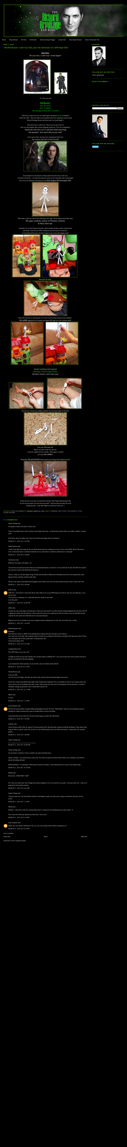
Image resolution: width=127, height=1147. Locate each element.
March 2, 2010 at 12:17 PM (19, 689)
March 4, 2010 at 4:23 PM (18, 828)
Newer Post (7, 836)
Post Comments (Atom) (19, 840)
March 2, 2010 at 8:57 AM (19, 667)
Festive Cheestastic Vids (92, 40)
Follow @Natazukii (98, 75)
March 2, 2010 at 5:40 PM (18, 735)
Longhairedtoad (13, 649)
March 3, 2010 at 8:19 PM (18, 817)
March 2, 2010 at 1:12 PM (18, 701)
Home (4, 40)
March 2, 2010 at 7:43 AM (19, 623)
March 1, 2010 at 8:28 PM (18, 584)
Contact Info (62, 40)
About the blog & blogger (47, 40)
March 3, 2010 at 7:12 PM (18, 801)
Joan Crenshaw (12, 706)
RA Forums (33, 40)
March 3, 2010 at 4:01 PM (18, 788)
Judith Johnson (12, 546)
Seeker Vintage (12, 523)
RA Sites (23, 40)
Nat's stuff (62, 511)
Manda (10, 773)
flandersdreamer (13, 628)
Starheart (11, 724)
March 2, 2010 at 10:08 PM (19, 745)
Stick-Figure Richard (75, 40)
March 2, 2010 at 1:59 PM (18, 719)
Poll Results (72, 511)
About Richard (13, 40)
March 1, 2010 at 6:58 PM (18, 555)
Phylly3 (10, 590)
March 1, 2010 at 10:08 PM (19, 603)
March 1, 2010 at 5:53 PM (18, 541)
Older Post (84, 836)
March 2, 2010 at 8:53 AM (19, 644)
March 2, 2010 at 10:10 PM (19, 767)
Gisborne (54, 511)
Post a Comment (8, 833)
